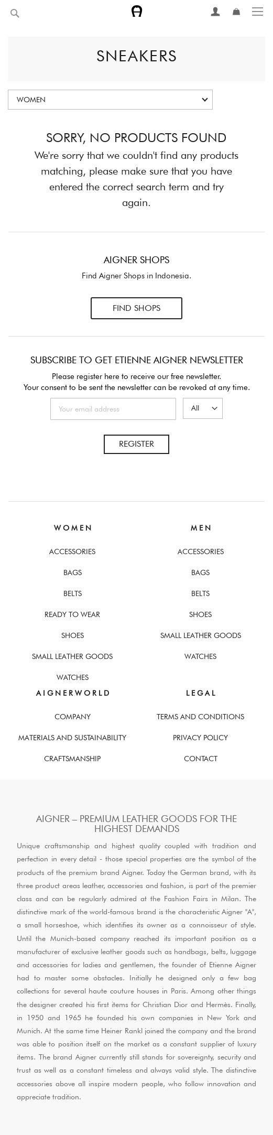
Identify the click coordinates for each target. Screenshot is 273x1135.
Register (136, 444)
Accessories (72, 551)
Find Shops (136, 308)
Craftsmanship (72, 758)
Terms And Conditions (200, 716)
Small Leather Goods (72, 656)
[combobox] (39, 13)
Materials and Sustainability (72, 737)
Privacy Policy (200, 737)
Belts (72, 593)
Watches (73, 677)
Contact (200, 758)
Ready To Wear (72, 614)
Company (72, 716)
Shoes (72, 635)
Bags (72, 572)
